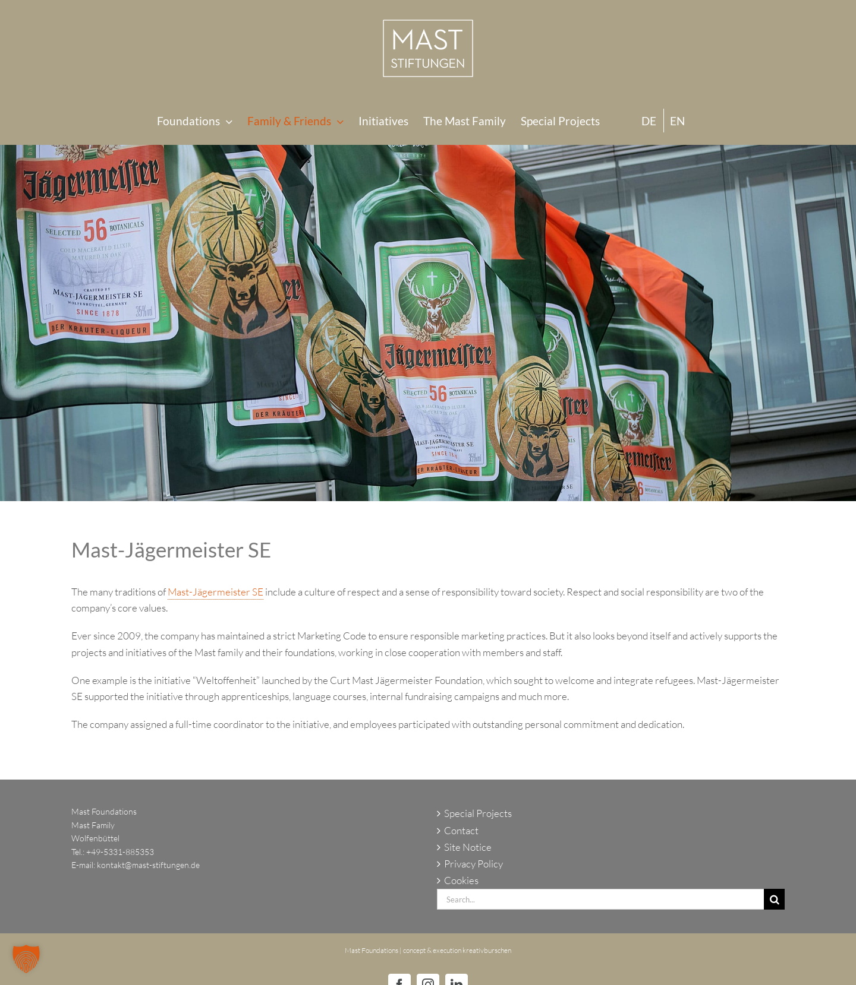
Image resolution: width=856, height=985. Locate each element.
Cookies (461, 880)
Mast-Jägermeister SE (215, 591)
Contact (461, 830)
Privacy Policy (473, 863)
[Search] (774, 899)
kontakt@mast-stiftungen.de (148, 865)
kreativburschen (486, 950)
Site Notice (468, 847)
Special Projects (478, 813)
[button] (26, 959)
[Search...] (600, 899)
